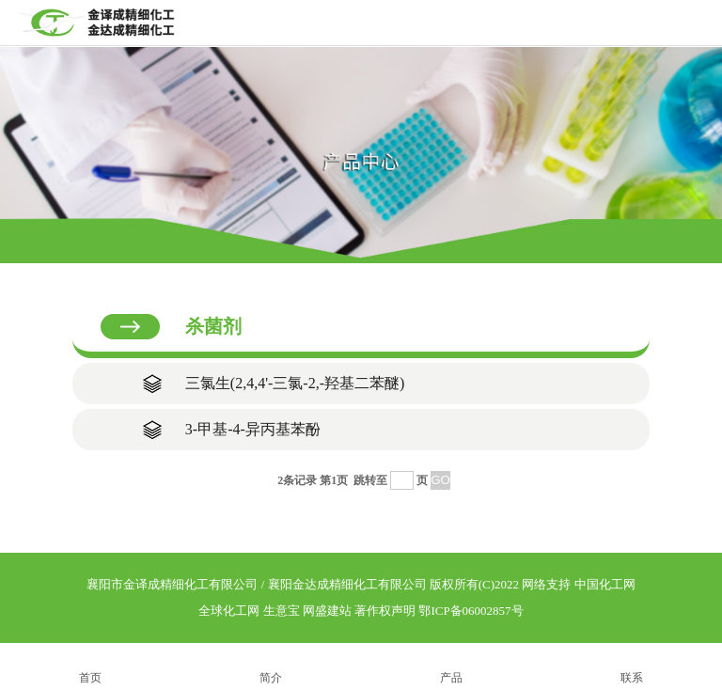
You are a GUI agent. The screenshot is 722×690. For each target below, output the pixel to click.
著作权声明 (385, 611)
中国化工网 (605, 584)
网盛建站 (327, 611)
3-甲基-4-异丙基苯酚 (253, 429)
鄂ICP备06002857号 (470, 611)
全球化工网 (228, 611)
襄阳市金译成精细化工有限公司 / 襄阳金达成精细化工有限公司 (256, 584)
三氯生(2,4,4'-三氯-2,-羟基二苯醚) (295, 383)
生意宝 (281, 611)
